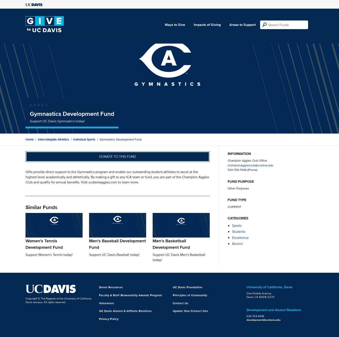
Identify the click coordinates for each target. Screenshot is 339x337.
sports (236, 225)
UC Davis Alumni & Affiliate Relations (125, 311)
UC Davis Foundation (187, 287)
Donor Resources (111, 287)
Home (30, 139)
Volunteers (106, 303)
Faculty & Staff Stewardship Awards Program (130, 295)
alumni (237, 243)
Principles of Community (190, 295)
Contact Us (180, 303)
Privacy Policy (108, 319)
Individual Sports (84, 139)
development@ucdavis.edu (263, 320)
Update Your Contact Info (190, 311)
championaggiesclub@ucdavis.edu (250, 165)
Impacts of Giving (207, 24)
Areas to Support (242, 24)
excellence (240, 237)
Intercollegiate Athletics (53, 139)
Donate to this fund (117, 156)
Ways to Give (175, 24)
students (238, 231)
